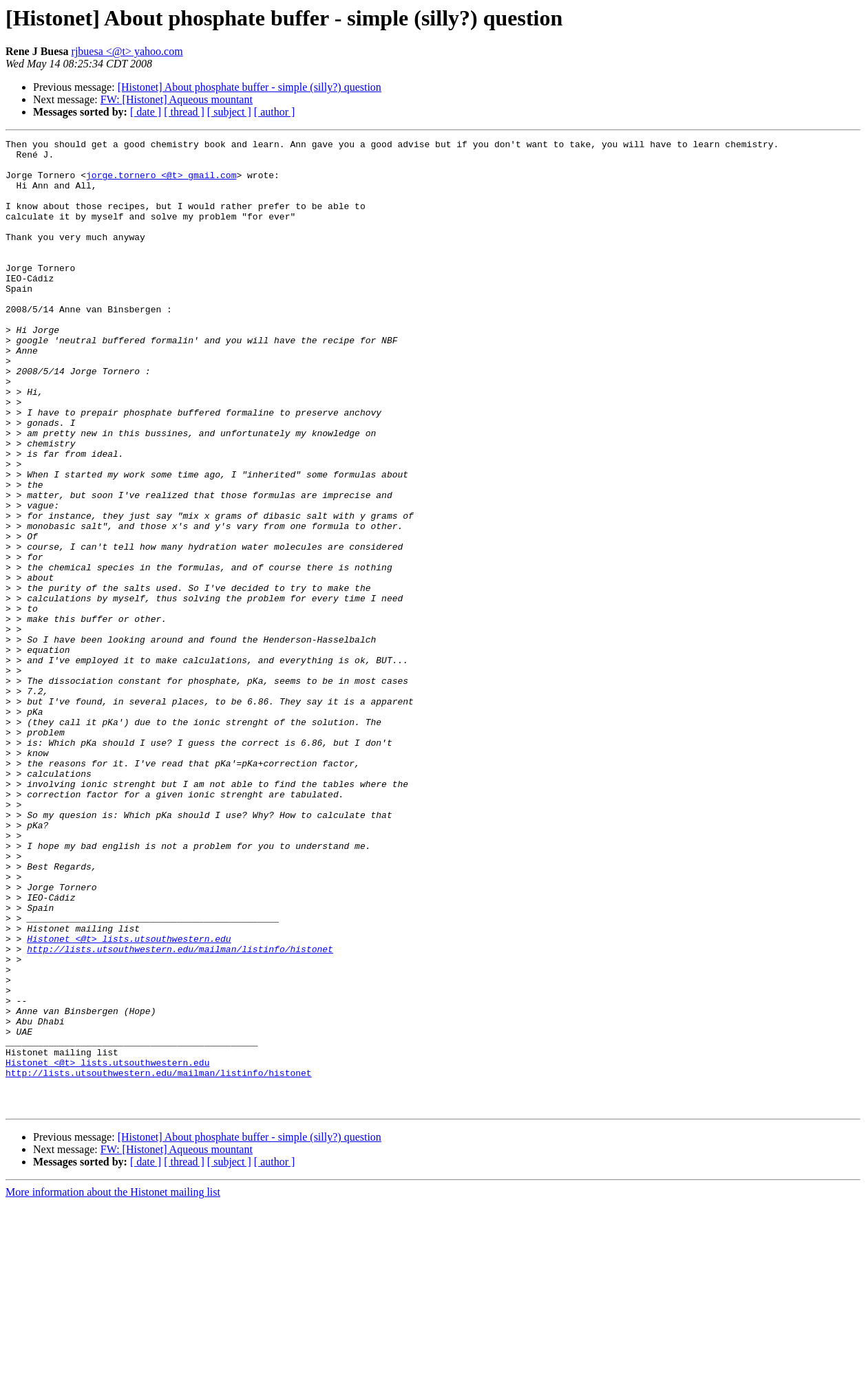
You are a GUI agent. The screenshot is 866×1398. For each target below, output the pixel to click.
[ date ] (145, 112)
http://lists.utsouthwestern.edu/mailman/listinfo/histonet (180, 1112)
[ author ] (274, 112)
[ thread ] (184, 112)
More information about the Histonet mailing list (113, 1386)
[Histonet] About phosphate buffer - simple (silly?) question (249, 87)
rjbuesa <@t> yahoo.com (127, 51)
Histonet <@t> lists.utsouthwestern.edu (129, 1099)
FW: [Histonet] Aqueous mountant (177, 99)
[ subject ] (229, 112)
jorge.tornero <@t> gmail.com (161, 183)
